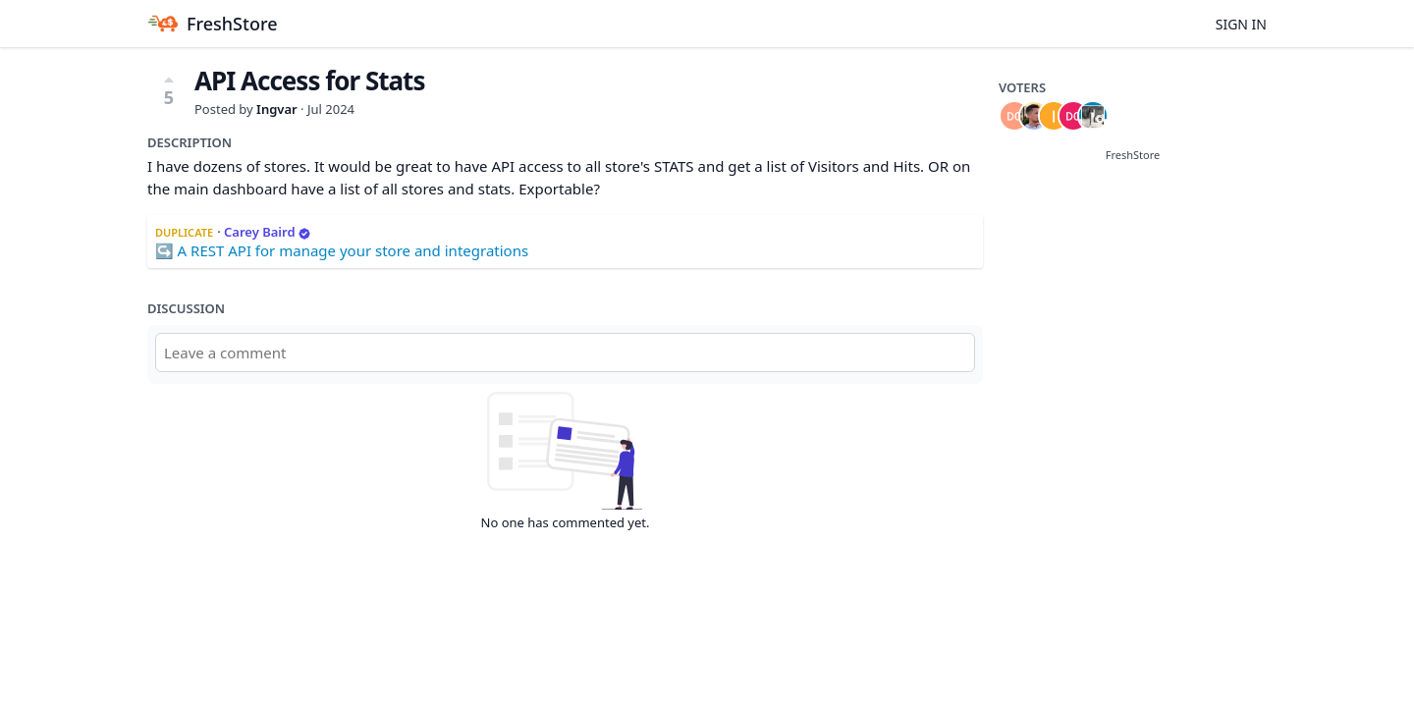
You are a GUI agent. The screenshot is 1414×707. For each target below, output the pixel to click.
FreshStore (1133, 154)
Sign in (1241, 24)
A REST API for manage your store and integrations (353, 250)
